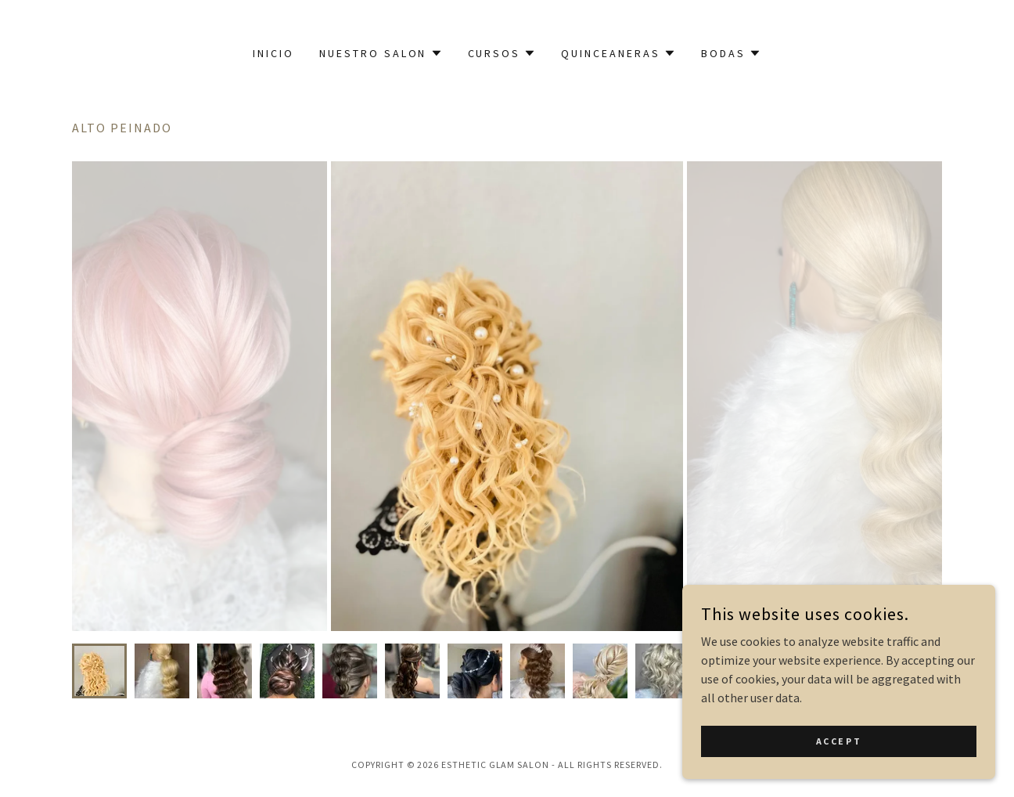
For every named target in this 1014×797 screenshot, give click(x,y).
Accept (838, 741)
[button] (381, 53)
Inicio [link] (273, 53)
